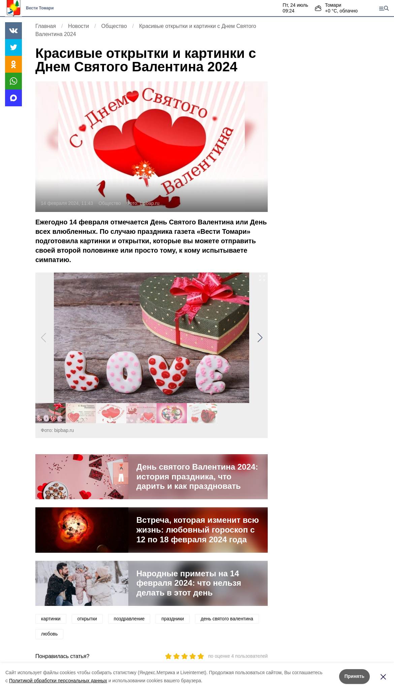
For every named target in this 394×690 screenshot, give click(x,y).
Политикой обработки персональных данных (58, 680)
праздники (172, 618)
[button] (259, 337)
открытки (87, 618)
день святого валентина (227, 618)
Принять (354, 676)
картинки (51, 618)
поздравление (129, 618)
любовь (49, 634)
